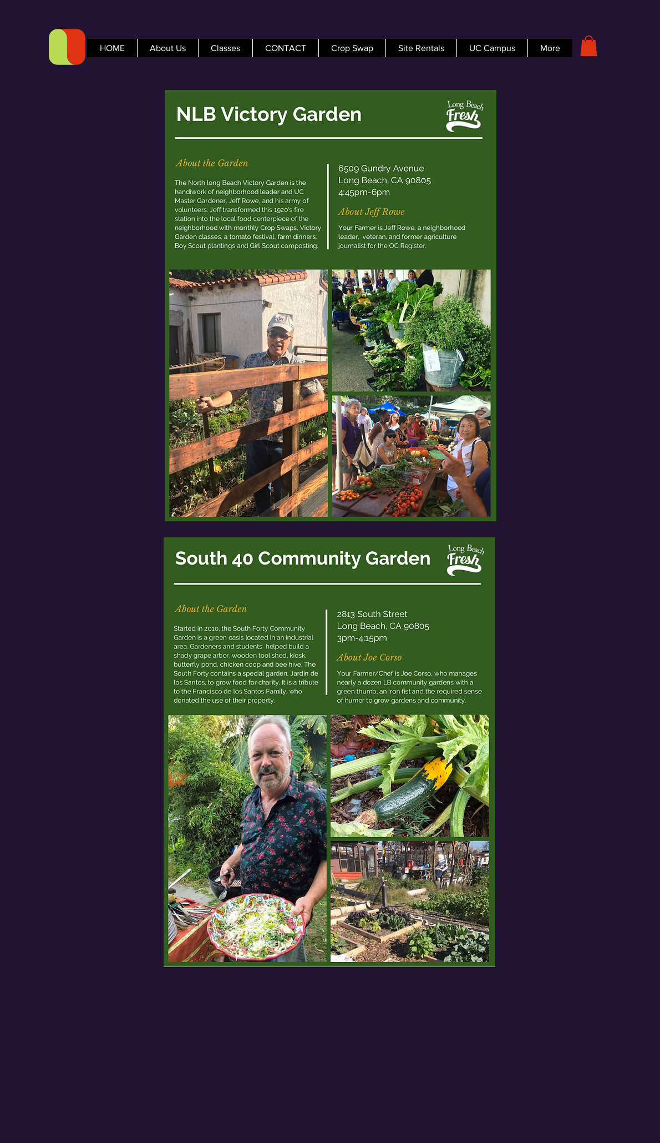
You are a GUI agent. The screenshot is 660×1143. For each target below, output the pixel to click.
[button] (588, 46)
